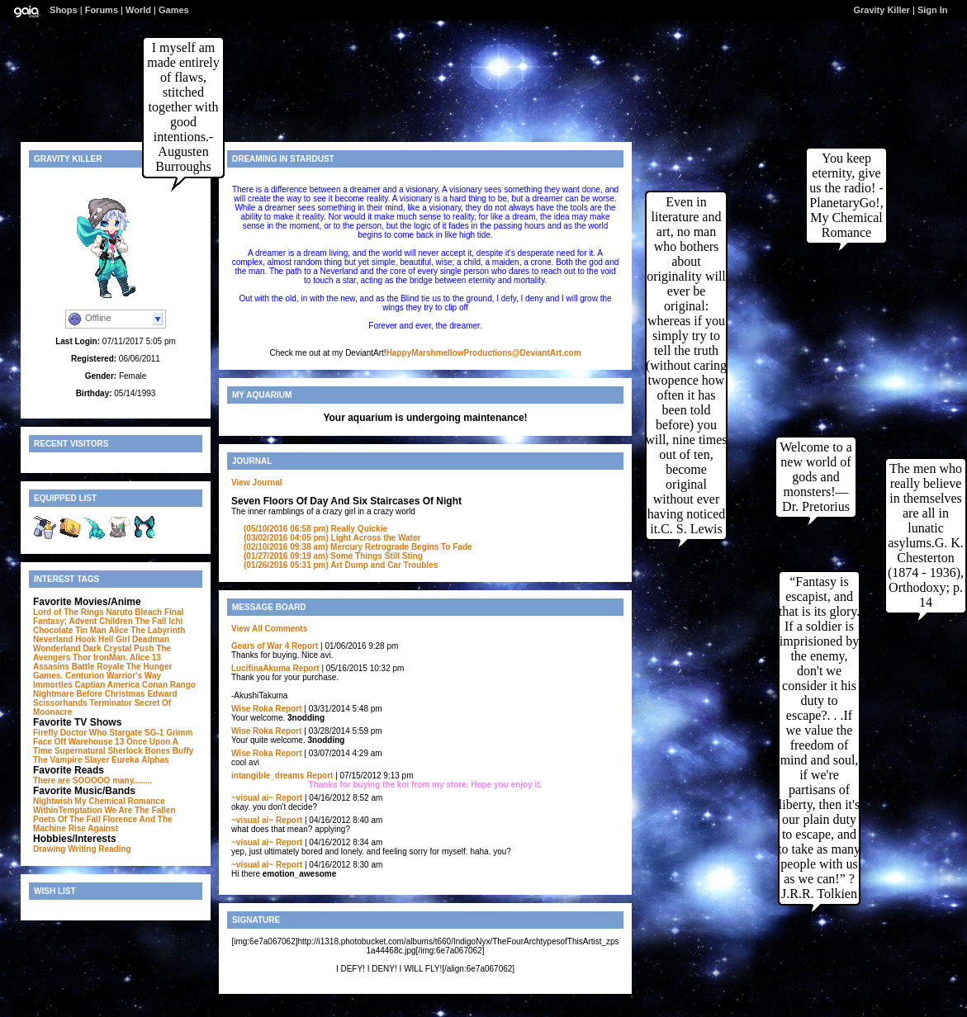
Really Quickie (315, 528)
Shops (64, 10)
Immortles (53, 684)
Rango (183, 684)
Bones (157, 750)
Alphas (154, 759)
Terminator (110, 702)
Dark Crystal (107, 648)
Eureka (125, 759)
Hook (85, 639)
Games (174, 10)
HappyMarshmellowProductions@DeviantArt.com (483, 352)
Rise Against (93, 828)
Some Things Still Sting (333, 556)
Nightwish (53, 801)
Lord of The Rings (68, 612)
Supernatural (80, 750)
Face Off (49, 741)
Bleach (148, 612)
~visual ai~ (252, 797)
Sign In (932, 10)
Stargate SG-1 (136, 732)
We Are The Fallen (139, 810)
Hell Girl (114, 639)
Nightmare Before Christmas (89, 693)
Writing (82, 849)
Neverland (53, 639)
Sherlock (124, 750)
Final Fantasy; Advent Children (108, 617)
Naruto (119, 612)
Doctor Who (83, 732)
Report (305, 645)
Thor (82, 657)
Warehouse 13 (96, 741)
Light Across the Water (332, 537)
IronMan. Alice (121, 657)
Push (144, 648)
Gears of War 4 (260, 645)
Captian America (107, 684)
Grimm (179, 732)
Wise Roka (252, 708)
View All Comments (269, 628)
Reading (114, 849)
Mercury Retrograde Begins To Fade (358, 546)
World (138, 10)
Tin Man (91, 630)
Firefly (45, 732)
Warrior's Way (134, 675)
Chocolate (53, 630)
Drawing (49, 849)
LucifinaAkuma (261, 668)
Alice (119, 630)
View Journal (256, 482)
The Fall (151, 621)
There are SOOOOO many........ (92, 780)
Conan (155, 684)
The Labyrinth (157, 630)
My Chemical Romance (120, 801)
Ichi (175, 621)
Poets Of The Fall (67, 819)
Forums (101, 10)
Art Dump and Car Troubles (341, 565)
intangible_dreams (267, 775)
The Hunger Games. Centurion (102, 671)
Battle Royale (98, 666)
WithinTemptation (67, 810)
